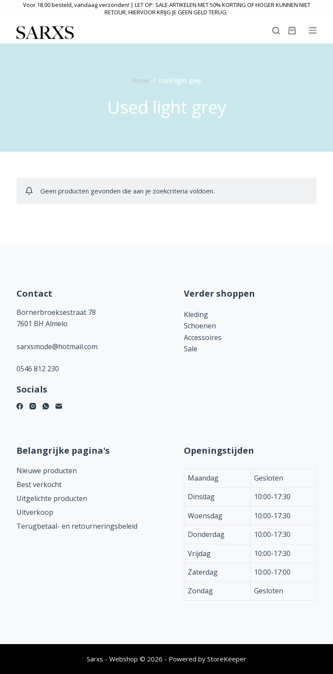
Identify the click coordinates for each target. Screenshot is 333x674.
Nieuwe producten (46, 470)
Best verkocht (39, 484)
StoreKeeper (226, 658)
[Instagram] (32, 406)
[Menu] (313, 30)
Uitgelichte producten (51, 498)
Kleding (196, 314)
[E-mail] (59, 406)
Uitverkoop (34, 512)
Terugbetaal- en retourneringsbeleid (76, 526)
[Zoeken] (276, 30)
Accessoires (203, 337)
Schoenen (200, 325)
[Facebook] (19, 406)
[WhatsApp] (45, 406)
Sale (190, 348)
